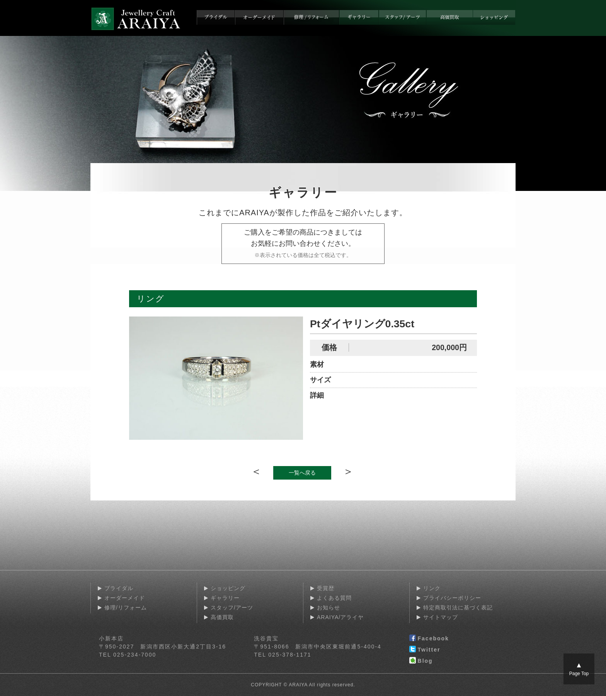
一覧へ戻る (302, 473)
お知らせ (328, 607)
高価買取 (222, 617)
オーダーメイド (124, 598)
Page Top (579, 668)
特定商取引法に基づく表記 (458, 607)
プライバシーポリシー (452, 598)
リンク (432, 588)
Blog (421, 661)
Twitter (425, 650)
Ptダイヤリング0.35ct (362, 324)
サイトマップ (440, 617)
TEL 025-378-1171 (282, 655)
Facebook (429, 639)
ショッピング (228, 588)
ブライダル (118, 588)
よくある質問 (334, 598)
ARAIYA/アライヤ (340, 617)
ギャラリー (225, 598)
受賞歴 (325, 588)
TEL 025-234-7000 (127, 655)
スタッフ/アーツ (232, 607)
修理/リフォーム (125, 607)
